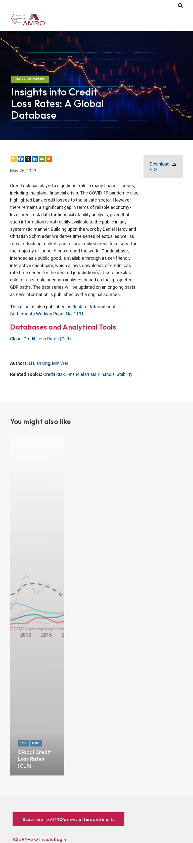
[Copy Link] (14, 159)
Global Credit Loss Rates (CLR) (40, 338)
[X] (28, 159)
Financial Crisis (81, 374)
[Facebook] (21, 159)
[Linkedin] (35, 159)
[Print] (49, 159)
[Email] (42, 159)
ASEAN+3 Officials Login (39, 839)
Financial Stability (115, 374)
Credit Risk (54, 374)
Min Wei (60, 363)
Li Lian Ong (39, 363)
